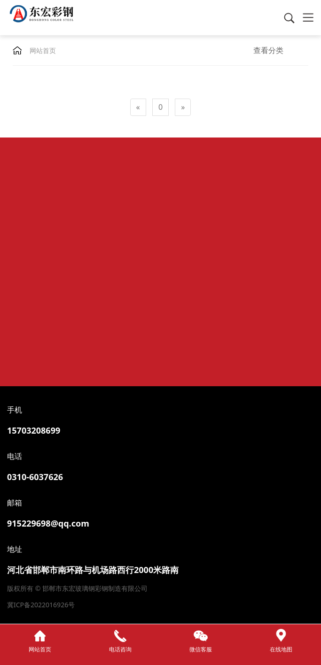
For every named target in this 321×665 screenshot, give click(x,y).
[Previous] (138, 107)
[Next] (183, 107)
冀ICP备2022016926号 (41, 604)
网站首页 (43, 50)
